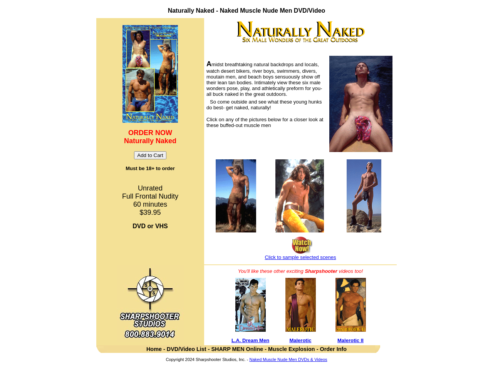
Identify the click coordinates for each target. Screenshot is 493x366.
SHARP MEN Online (237, 349)
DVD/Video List (187, 349)
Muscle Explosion (291, 349)
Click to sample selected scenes (300, 257)
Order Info (333, 349)
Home (154, 349)
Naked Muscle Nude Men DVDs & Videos (288, 359)
